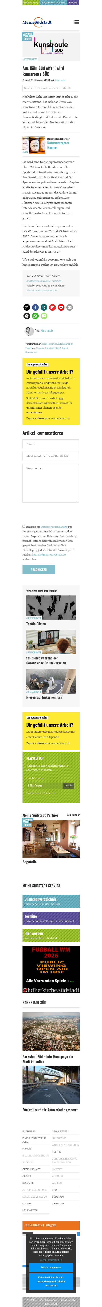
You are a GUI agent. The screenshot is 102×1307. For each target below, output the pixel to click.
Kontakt (31, 1300)
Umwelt (57, 1169)
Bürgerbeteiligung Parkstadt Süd (64, 1161)
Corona (40, 348)
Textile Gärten (36, 624)
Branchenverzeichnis (53, 3)
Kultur (26, 1203)
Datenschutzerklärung (54, 526)
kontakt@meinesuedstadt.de (49, 554)
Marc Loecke (60, 80)
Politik (56, 1152)
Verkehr (57, 1176)
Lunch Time (33, 778)
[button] (26, 307)
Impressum (51, 1304)
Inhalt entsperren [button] (51, 1267)
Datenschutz (68, 1300)
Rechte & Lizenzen (48, 1300)
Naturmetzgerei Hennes (58, 146)
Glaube (27, 1176)
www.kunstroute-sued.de (41, 290)
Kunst (65, 348)
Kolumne (28, 1183)
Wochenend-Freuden (39, 793)
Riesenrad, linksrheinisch (44, 697)
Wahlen (57, 1183)
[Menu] (77, 22)
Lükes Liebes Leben (34, 1196)
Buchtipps (29, 1131)
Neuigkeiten (30, 1210)
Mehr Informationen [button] (51, 1260)
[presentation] (51, 514)
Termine (73, 3)
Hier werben (31, 3)
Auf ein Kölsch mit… (35, 1190)
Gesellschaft (31, 1169)
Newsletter (60, 1131)
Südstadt (58, 1196)
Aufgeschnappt (29, 59)
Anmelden (68, 785)
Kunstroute (31, 352)
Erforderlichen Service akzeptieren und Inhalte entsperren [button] (51, 1281)
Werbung (58, 1203)
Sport (56, 1190)
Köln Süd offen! (53, 348)
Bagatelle (29, 862)
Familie (26, 1148)
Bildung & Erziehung (35, 1155)
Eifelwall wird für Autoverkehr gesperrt (50, 1110)
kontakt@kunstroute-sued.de (43, 280)
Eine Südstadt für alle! (34, 1140)
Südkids (27, 1162)
